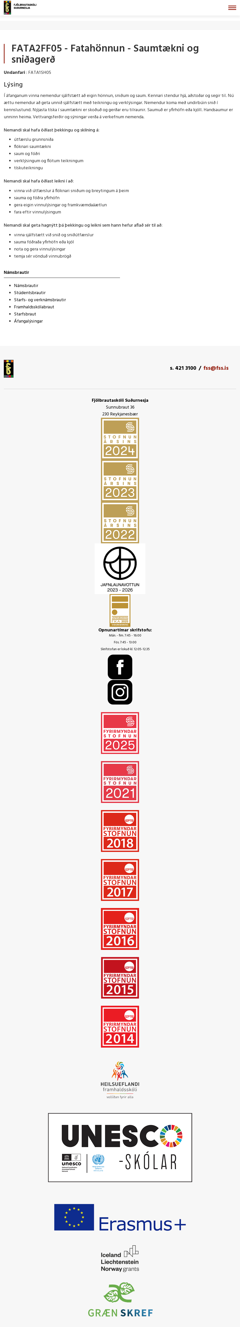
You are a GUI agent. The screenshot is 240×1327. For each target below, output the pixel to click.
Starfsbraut (25, 314)
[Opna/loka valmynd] (232, 7)
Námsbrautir (26, 286)
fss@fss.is (216, 368)
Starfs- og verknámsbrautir (40, 300)
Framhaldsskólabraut (34, 307)
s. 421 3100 (183, 368)
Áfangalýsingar (28, 321)
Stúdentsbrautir (30, 293)
